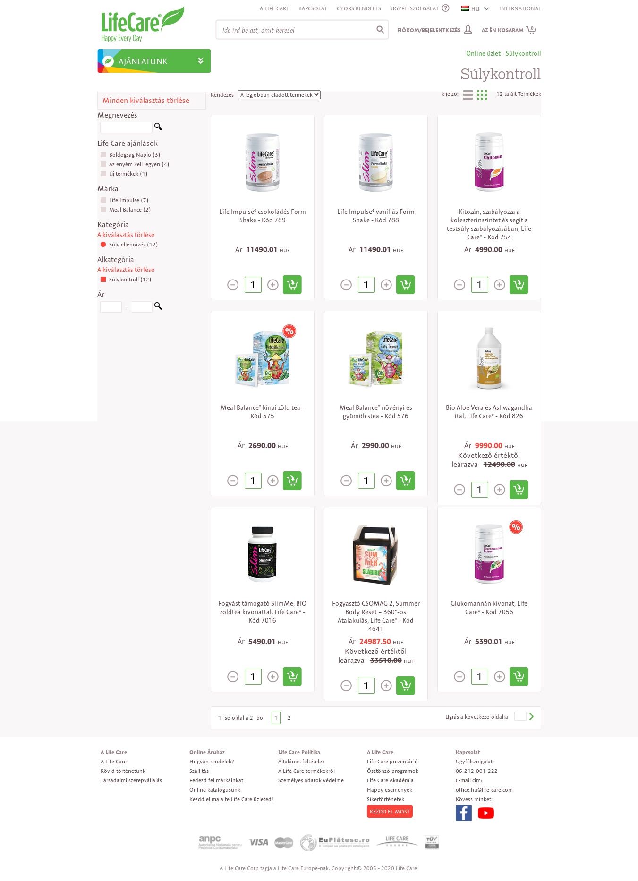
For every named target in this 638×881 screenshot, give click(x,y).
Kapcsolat (312, 8)
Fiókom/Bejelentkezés (428, 30)
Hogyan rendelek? (211, 761)
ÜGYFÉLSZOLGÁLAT (415, 8)
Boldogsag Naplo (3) (130, 154)
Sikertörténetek (385, 799)
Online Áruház (207, 751)
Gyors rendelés (359, 8)
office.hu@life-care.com (484, 789)
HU (470, 8)
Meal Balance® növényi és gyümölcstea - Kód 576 (376, 411)
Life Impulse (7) (124, 199)
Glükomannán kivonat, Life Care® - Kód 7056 (489, 607)
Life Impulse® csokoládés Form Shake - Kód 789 (262, 215)
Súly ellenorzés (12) (129, 244)
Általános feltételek (301, 761)
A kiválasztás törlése (125, 234)
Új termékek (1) (124, 173)
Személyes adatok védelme (311, 780)
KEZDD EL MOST (390, 811)
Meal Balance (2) (125, 209)
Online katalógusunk (214, 789)
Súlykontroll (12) (126, 279)
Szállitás (199, 770)
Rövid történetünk (123, 770)
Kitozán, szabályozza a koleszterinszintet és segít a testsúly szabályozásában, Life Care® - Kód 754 (489, 224)
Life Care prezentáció (392, 761)
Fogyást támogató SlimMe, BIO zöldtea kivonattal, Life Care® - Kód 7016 (262, 612)
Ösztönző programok (392, 770)
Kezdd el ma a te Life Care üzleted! (231, 799)
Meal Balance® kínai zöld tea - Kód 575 (262, 411)
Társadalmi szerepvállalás (131, 780)
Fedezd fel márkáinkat (216, 780)
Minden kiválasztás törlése (145, 100)
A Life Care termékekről (306, 770)
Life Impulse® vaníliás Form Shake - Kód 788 (376, 215)
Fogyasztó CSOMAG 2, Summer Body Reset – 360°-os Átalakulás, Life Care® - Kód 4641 (376, 616)
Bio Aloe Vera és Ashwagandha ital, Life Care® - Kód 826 (489, 411)
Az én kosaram (509, 30)
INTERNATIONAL (520, 8)
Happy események (389, 789)
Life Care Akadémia (390, 780)
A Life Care (274, 8)
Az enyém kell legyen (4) (135, 164)
